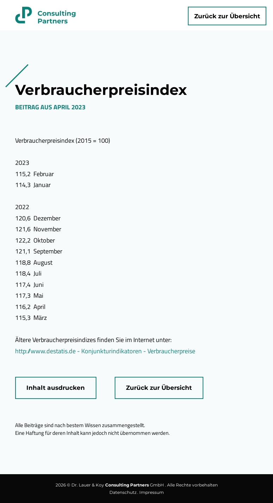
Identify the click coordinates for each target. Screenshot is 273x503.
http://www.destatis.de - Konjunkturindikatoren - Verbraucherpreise (105, 351)
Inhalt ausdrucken (55, 387)
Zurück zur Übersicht (227, 16)
